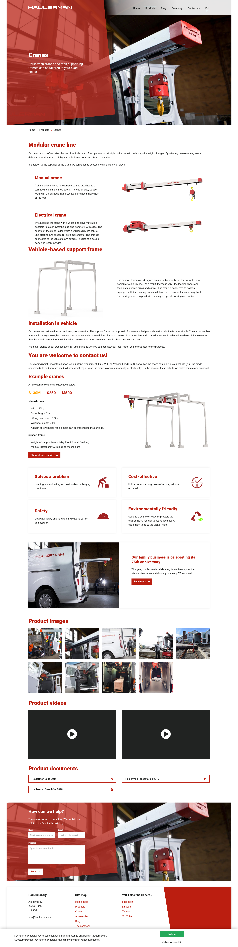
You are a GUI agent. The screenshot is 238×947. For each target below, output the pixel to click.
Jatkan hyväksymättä (171, 942)
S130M (34, 393)
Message (32, 843)
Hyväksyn (172, 934)
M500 (67, 393)
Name (30, 830)
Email (60, 830)
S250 (51, 393)
